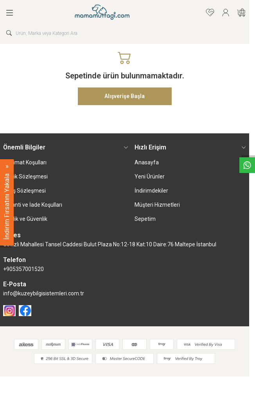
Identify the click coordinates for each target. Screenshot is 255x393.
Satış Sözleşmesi (24, 190)
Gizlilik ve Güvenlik (25, 219)
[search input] (124, 33)
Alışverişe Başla (124, 96)
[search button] (9, 33)
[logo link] (109, 12)
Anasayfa (147, 162)
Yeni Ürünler (150, 176)
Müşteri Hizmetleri (157, 205)
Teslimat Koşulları (25, 162)
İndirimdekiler (151, 190)
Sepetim (145, 219)
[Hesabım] (225, 12)
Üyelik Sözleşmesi (25, 176)
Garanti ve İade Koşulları (32, 205)
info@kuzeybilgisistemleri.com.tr (43, 293)
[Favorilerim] (210, 12)
